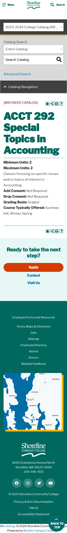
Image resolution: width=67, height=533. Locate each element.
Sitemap (33, 339)
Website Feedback (33, 364)
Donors (33, 357)
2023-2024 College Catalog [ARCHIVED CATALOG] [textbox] (34, 27)
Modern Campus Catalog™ (41, 530)
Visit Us (33, 283)
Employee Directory (33, 345)
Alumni (33, 351)
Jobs (33, 332)
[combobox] (33, 27)
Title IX (33, 508)
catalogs (10, 526)
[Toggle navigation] (8, 5)
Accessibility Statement (33, 514)
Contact (33, 275)
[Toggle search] (57, 5)
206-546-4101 (33, 471)
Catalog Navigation (23, 87)
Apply (33, 267)
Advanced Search (17, 74)
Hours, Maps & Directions (33, 326)
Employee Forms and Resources (33, 317)
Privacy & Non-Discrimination (33, 501)
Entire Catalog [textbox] (17, 49)
